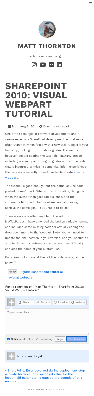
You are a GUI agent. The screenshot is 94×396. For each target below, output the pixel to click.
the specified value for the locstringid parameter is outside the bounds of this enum (43, 377)
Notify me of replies (20, 339)
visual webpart (21, 277)
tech (12, 272)
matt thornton (47, 45)
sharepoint (41, 271)
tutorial (57, 271)
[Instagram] (35, 65)
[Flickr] (52, 65)
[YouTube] (44, 65)
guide (26, 271)
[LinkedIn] (59, 65)
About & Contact (57, 389)
